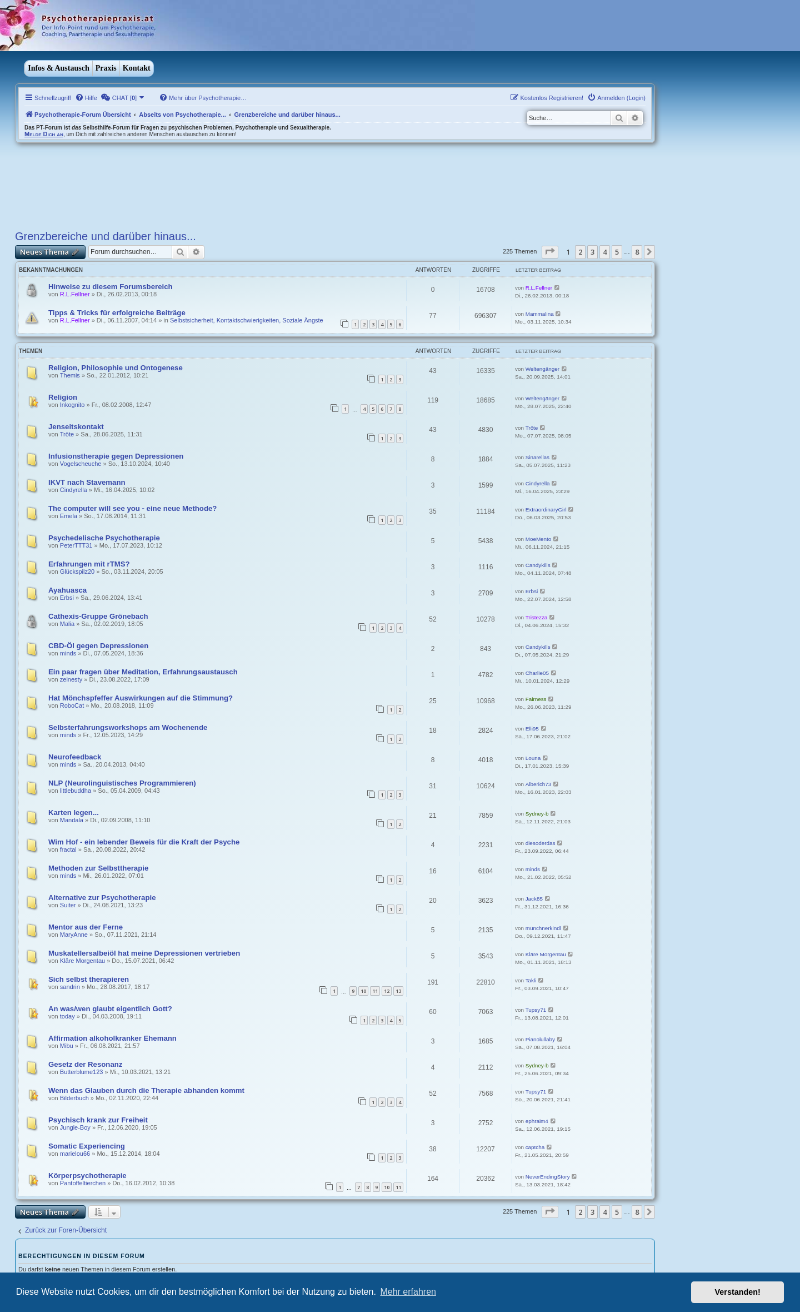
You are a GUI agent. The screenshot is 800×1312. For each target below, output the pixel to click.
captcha (535, 1147)
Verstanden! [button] (738, 1292)
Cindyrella (73, 489)
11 (375, 991)
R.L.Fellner (75, 294)
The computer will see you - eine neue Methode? (132, 508)
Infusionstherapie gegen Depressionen (115, 456)
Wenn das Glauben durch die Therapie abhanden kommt (146, 1090)
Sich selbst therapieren (88, 979)
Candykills (538, 565)
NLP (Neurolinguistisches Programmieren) (122, 783)
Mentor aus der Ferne (85, 927)
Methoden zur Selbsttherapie (98, 868)
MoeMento (539, 539)
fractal (68, 849)
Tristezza (537, 617)
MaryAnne (74, 934)
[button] (550, 252)
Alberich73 (539, 784)
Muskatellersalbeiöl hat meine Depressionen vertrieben (144, 953)
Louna (533, 758)
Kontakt (137, 68)
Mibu (66, 1045)
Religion (62, 397)
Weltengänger (542, 369)
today (67, 1016)
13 (398, 991)
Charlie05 (537, 673)
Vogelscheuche (81, 463)
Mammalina (540, 314)
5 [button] (617, 252)
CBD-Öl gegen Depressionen (98, 646)
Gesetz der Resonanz (85, 1064)
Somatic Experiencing (86, 1146)
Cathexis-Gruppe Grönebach (98, 616)
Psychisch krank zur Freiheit (98, 1120)
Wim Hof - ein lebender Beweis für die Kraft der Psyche (143, 842)
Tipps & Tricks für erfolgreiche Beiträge (117, 313)
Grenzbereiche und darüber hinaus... (105, 236)
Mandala (71, 820)
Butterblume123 (81, 1072)
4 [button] (605, 252)
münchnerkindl (543, 928)
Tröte (67, 434)
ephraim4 (537, 1121)
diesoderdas (541, 843)
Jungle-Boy (75, 1127)
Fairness (536, 699)
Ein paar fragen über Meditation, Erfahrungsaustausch (143, 672)
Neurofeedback (74, 757)
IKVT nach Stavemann (87, 482)
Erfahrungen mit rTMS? (89, 564)
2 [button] (580, 252)
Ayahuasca (67, 590)
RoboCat (72, 705)
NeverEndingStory (548, 1177)
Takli (531, 980)
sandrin (70, 986)
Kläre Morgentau (82, 960)
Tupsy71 (536, 1010)
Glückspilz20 (77, 571)
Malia (67, 623)
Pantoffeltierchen (83, 1183)
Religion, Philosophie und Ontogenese (115, 368)
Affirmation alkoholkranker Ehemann (112, 1038)
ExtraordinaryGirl (546, 509)
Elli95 (532, 728)
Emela (68, 516)
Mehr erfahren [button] (408, 1291)
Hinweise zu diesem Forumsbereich (110, 286)
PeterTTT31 (76, 545)
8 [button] (637, 252)
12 (386, 991)
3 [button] (592, 252)
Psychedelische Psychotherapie (104, 538)
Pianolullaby (540, 1039)
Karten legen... (73, 812)
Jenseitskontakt (76, 427)
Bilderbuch (74, 1098)
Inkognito (72, 404)
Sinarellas (537, 457)
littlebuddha (75, 790)
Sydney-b (537, 814)
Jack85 (534, 899)
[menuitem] (86, 98)
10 (363, 991)
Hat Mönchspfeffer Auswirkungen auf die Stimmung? (140, 698)
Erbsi (67, 597)
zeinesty (71, 679)
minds (68, 653)
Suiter (68, 905)
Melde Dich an (43, 134)
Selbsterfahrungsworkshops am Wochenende (127, 727)
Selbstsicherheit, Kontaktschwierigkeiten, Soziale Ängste (246, 320)
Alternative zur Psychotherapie (102, 897)
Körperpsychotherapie (87, 1175)
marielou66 (75, 1153)
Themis (70, 375)
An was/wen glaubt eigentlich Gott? (110, 1009)
